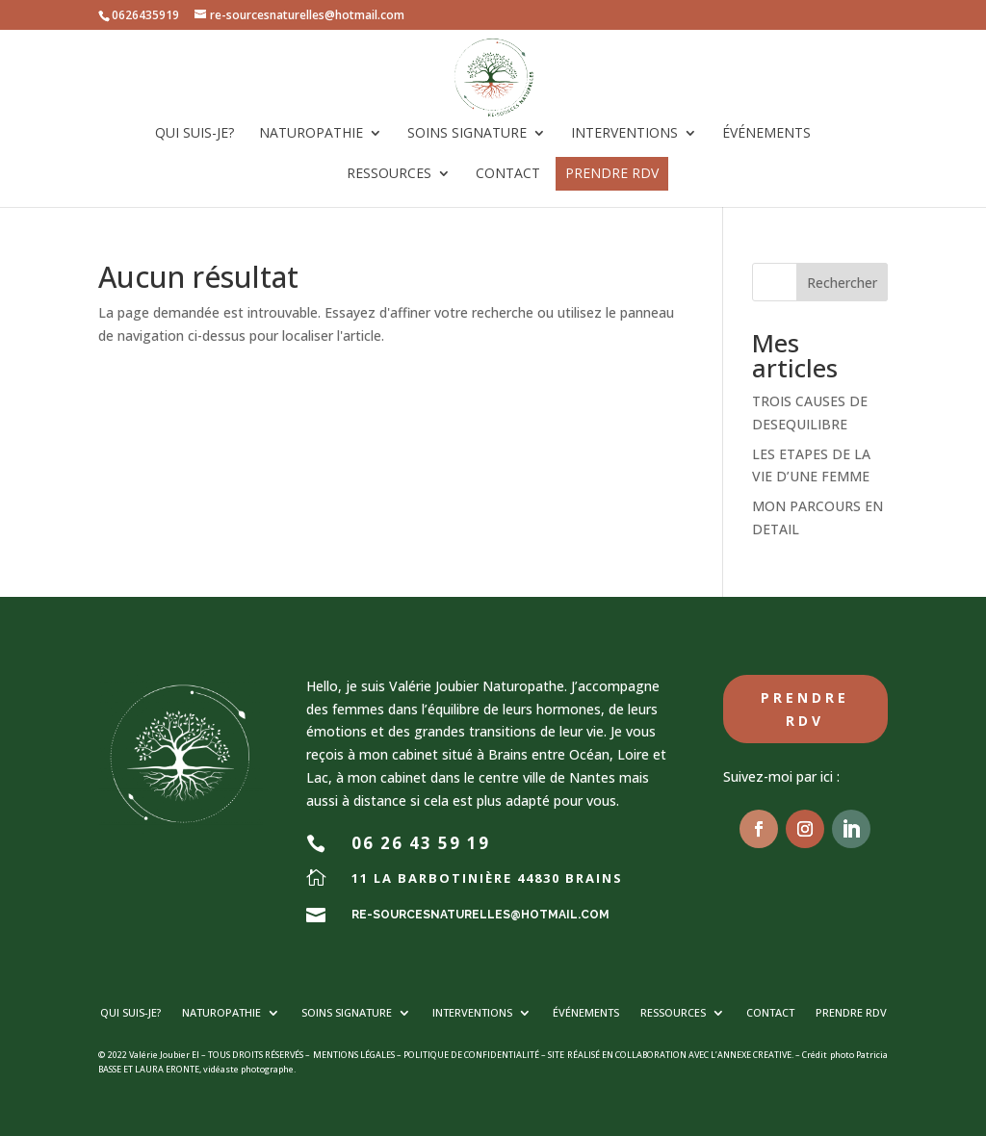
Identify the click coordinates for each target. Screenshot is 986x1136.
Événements (766, 134)
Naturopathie (311, 134)
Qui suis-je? (194, 134)
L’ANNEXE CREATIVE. (752, 1054)
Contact (508, 174)
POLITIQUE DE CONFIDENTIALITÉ (471, 1054)
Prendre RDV (805, 709)
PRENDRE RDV (612, 173)
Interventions (624, 134)
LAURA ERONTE (167, 1069)
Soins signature (467, 134)
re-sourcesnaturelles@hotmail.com (480, 914)
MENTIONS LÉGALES (354, 1054)
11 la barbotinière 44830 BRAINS (487, 878)
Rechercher (842, 282)
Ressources (389, 174)
